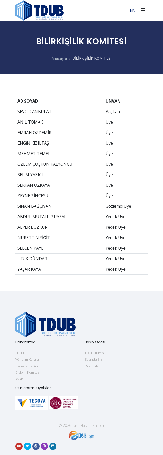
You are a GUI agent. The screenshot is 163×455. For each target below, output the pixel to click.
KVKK (19, 379)
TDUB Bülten (94, 353)
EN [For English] (133, 10)
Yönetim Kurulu (27, 359)
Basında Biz (93, 359)
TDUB (19, 353)
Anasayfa (59, 58)
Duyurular (92, 366)
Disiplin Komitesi (27, 372)
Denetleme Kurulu (29, 366)
